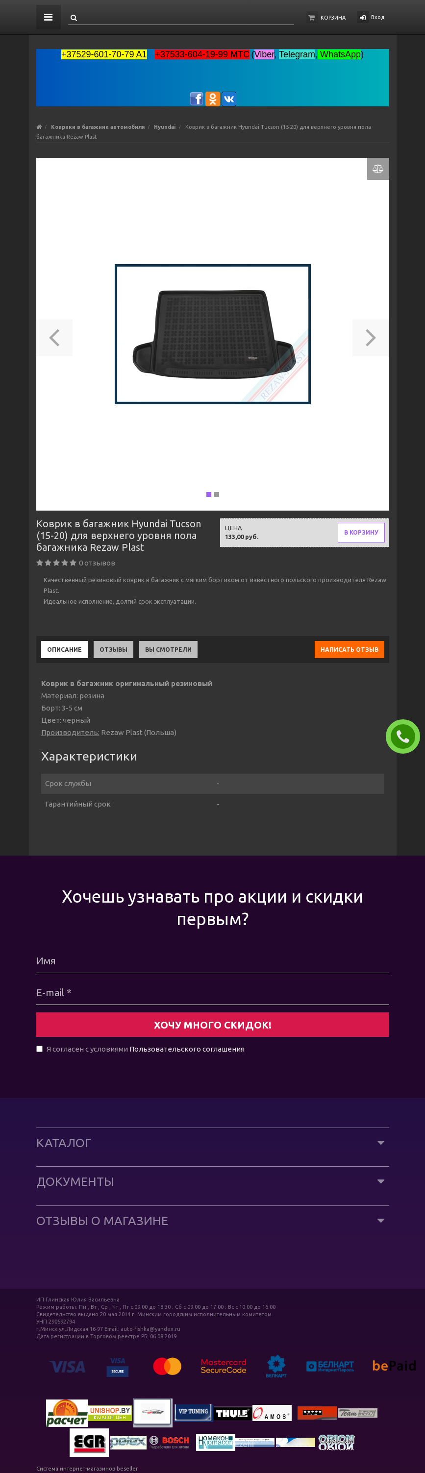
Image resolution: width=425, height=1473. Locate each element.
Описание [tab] (64, 649)
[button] (54, 334)
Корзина (333, 18)
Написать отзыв (349, 649)
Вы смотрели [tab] (168, 649)
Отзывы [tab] (113, 649)
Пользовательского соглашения (187, 1049)
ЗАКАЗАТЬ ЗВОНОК (407, 736)
